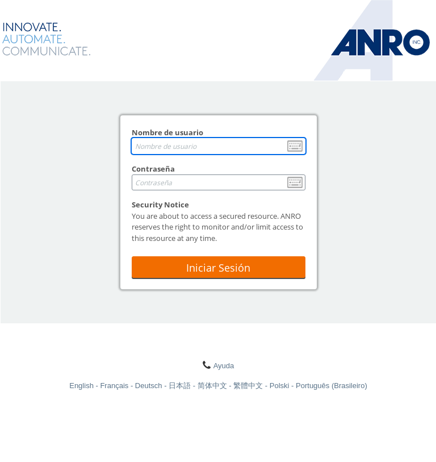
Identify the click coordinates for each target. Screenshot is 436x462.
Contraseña (153, 169)
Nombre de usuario (167, 132)
